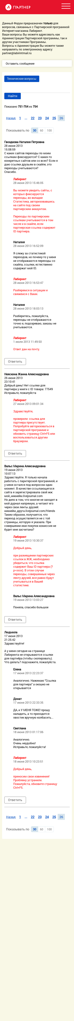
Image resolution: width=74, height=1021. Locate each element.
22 (32, 118)
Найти (12, 96)
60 (41, 130)
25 (54, 118)
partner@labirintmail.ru (17, 53)
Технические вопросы (21, 78)
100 (49, 130)
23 (40, 118)
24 (47, 118)
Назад (11, 118)
